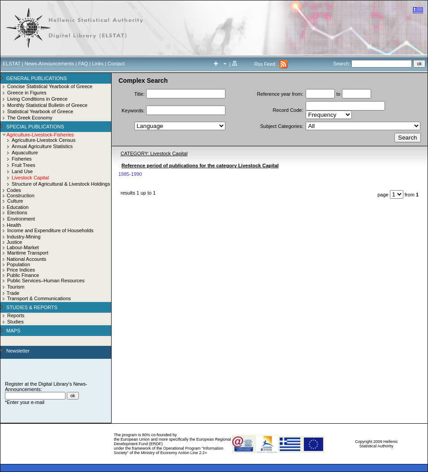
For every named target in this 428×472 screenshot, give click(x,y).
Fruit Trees (23, 165)
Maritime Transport (27, 252)
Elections (17, 212)
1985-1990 (130, 174)
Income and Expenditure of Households (50, 230)
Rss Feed (264, 64)
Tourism (16, 286)
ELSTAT (12, 63)
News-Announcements (49, 63)
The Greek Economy (29, 117)
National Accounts (26, 259)
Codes (14, 190)
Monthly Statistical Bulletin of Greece (47, 105)
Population (18, 264)
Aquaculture (25, 152)
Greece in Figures (26, 92)
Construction (21, 195)
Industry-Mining (23, 236)
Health (14, 225)
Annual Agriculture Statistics (42, 146)
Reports (16, 315)
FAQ (83, 63)
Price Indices (21, 269)
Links (98, 63)
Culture (15, 201)
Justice (14, 242)
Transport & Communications (39, 298)
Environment (21, 218)
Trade (13, 293)
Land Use (22, 171)
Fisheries (22, 159)
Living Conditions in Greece (37, 99)
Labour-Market (23, 247)
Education (18, 207)
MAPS (13, 330)
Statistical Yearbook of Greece (40, 111)
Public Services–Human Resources (45, 280)
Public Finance (23, 275)
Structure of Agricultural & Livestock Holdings (61, 184)
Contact (116, 63)
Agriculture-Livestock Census (43, 140)
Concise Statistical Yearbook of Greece (49, 86)
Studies (15, 321)
